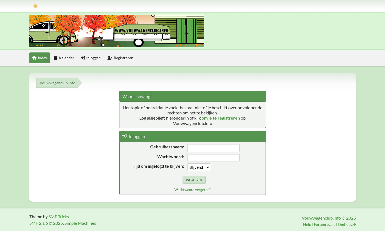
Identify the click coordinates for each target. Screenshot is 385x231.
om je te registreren (221, 117)
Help (307, 224)
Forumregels (324, 224)
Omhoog (347, 224)
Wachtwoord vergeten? (192, 190)
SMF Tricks (58, 216)
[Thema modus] (35, 6)
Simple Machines (80, 223)
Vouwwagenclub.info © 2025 (329, 217)
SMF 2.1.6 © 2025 (46, 223)
